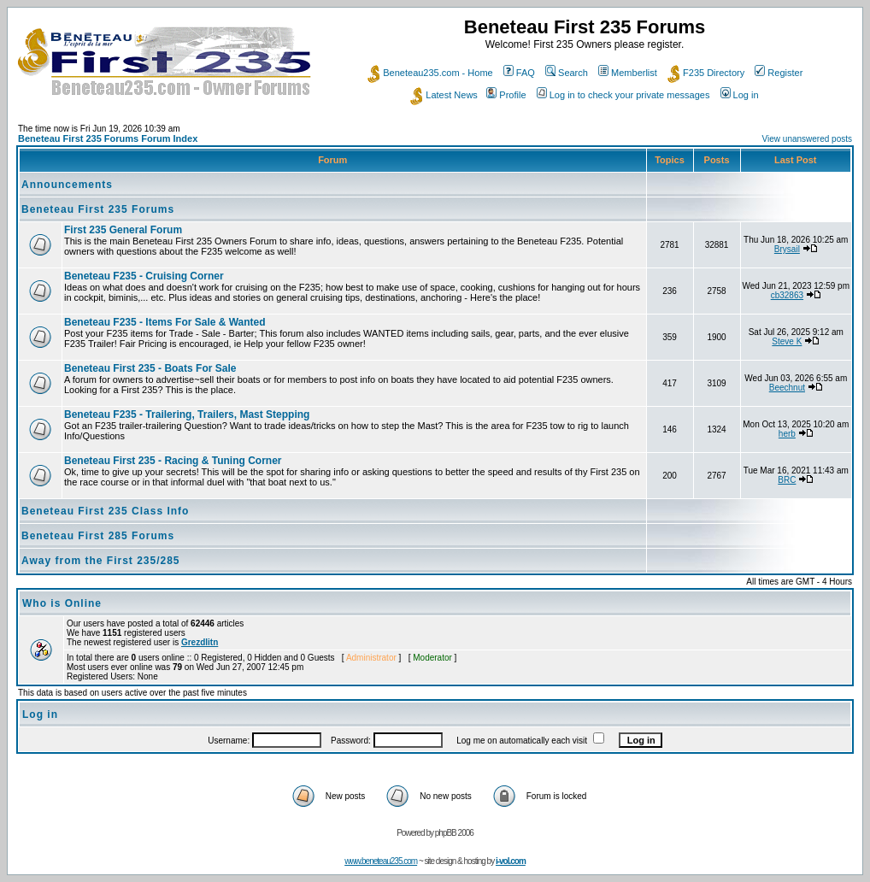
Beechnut (787, 387)
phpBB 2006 (454, 833)
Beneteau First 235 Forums (97, 209)
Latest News (444, 95)
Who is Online (62, 603)
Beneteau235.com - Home (429, 73)
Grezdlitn (199, 642)
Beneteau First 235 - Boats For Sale (150, 368)
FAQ (519, 73)
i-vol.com (511, 861)
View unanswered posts (807, 139)
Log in (739, 95)
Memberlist (627, 73)
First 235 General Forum (123, 230)
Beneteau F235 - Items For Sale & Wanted (165, 322)
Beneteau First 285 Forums (97, 536)
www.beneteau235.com (380, 861)
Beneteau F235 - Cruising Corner (144, 276)
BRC (787, 480)
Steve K (787, 341)
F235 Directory (705, 73)
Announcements (67, 185)
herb (787, 433)
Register (778, 73)
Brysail (787, 249)
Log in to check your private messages (623, 95)
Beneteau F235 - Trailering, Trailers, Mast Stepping (186, 414)
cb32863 (787, 295)
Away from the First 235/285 (100, 561)
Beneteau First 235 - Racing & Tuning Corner (172, 461)
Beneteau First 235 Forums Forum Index (107, 138)
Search (566, 73)
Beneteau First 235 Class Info (105, 511)
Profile (506, 95)
